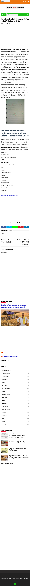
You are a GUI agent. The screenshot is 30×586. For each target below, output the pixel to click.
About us (19, 578)
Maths (3, 400)
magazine (4, 424)
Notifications (5, 406)
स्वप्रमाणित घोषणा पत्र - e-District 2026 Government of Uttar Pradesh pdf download (18, 435)
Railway (4, 412)
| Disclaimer (19, 580)
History (3, 391)
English (9, 23)
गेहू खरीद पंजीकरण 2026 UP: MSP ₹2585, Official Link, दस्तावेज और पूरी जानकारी (19, 457)
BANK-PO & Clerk (6, 373)
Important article (6, 394)
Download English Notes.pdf (9, 195)
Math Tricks (4, 397)
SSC (3, 418)
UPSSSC (4, 421)
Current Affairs (5, 376)
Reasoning (4, 415)
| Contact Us (25, 578)
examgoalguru (11, 578)
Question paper (6, 409)
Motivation (4, 403)
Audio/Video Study (6, 370)
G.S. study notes (6, 388)
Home (3, 14)
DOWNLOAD (5, 379)
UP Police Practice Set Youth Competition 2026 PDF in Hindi (17, 442)
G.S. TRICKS (4, 385)
